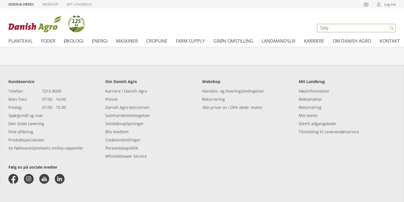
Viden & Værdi (21, 4)
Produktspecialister (26, 140)
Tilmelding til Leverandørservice (329, 131)
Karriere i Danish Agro (126, 91)
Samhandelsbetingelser (127, 115)
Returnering (213, 99)
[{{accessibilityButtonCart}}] (366, 4)
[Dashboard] (46, 24)
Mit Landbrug (79, 4)
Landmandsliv (279, 41)
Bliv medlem (117, 131)
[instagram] (29, 179)
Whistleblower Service (126, 156)
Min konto (308, 115)
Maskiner (127, 41)
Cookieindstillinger (122, 140)
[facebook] (13, 179)
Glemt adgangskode (317, 123)
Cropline (156, 41)
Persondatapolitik (121, 148)
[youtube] (44, 179)
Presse (111, 99)
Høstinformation (314, 91)
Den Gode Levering (26, 123)
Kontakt (390, 41)
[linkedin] (60, 179)
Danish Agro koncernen (127, 107)
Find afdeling (20, 131)
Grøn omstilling (233, 41)
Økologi (73, 41)
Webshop (50, 4)
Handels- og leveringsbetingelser (233, 91)
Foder (48, 41)
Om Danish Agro (352, 41)
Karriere (314, 41)
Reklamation (310, 99)
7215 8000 (51, 91)
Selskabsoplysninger (124, 123)
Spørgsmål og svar (25, 115)
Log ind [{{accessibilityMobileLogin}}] (384, 4)
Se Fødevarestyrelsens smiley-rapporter (45, 148)
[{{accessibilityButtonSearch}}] (391, 28)
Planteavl (20, 41)
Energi (100, 41)
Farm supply (190, 41)
